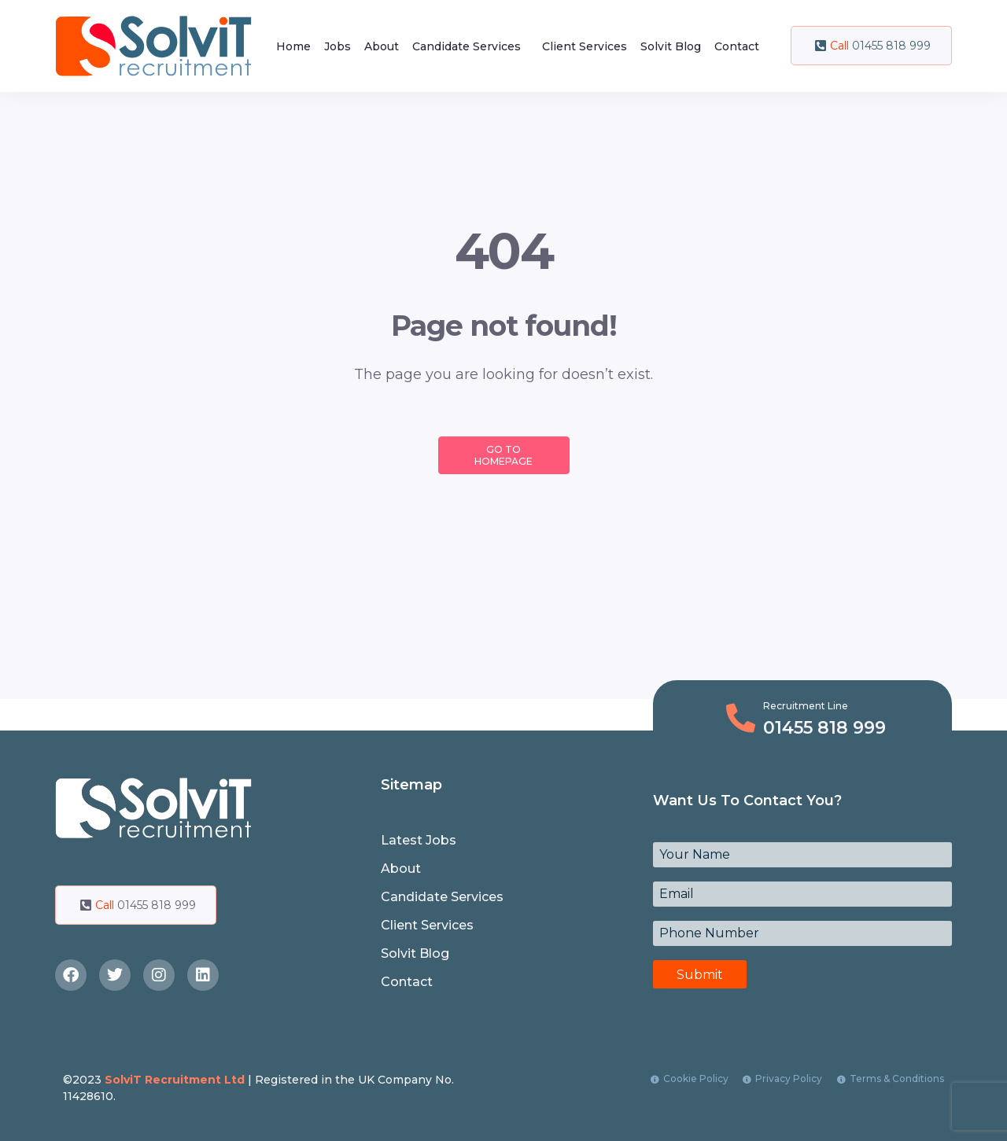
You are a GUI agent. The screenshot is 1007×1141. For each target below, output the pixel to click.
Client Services (584, 46)
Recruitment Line (805, 706)
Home (293, 46)
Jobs (337, 46)
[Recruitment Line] (740, 718)
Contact (736, 46)
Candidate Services (466, 46)
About (381, 46)
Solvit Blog (670, 46)
